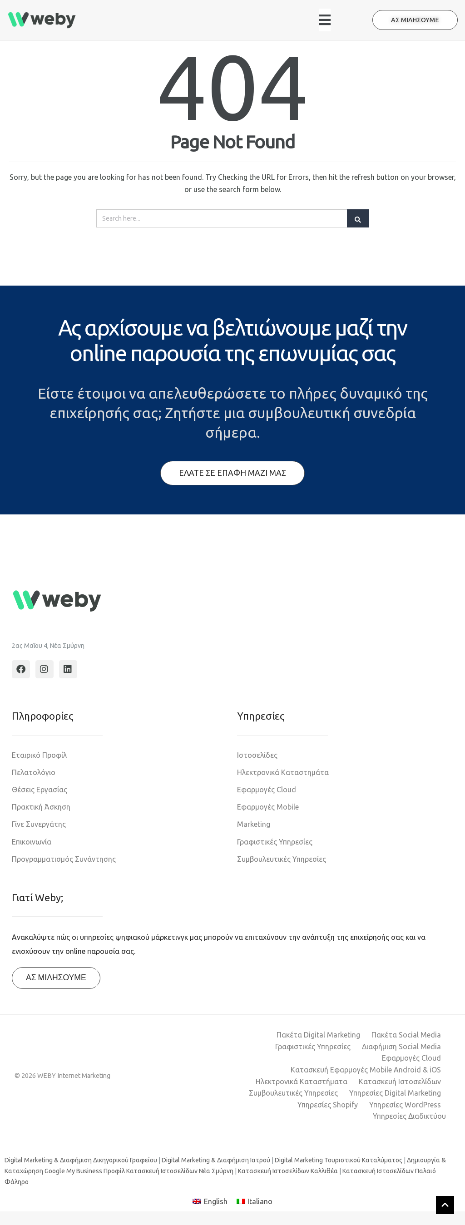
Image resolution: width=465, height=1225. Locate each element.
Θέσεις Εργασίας (39, 789)
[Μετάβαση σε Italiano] (254, 1201)
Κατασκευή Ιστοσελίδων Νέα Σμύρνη (179, 1171)
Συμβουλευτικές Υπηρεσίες (281, 859)
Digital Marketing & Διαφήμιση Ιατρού (216, 1160)
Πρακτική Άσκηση (41, 807)
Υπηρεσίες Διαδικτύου (409, 1116)
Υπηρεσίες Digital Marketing (395, 1093)
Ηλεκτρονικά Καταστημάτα (283, 772)
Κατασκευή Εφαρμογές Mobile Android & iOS (366, 1070)
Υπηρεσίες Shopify (327, 1105)
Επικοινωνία (31, 842)
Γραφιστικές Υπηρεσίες (274, 842)
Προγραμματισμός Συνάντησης (64, 859)
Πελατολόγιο (33, 772)
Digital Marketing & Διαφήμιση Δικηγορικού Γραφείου (81, 1160)
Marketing (253, 824)
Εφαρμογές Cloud (266, 789)
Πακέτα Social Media (406, 1035)
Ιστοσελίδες (257, 755)
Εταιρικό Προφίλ (39, 755)
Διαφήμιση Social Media (401, 1046)
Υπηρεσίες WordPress (405, 1105)
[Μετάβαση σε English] (210, 1201)
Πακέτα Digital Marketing (318, 1035)
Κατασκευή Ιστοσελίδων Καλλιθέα (288, 1171)
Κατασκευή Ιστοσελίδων (400, 1081)
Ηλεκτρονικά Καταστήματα (301, 1081)
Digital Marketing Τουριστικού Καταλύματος (338, 1160)
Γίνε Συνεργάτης (39, 824)
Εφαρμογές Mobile (268, 807)
